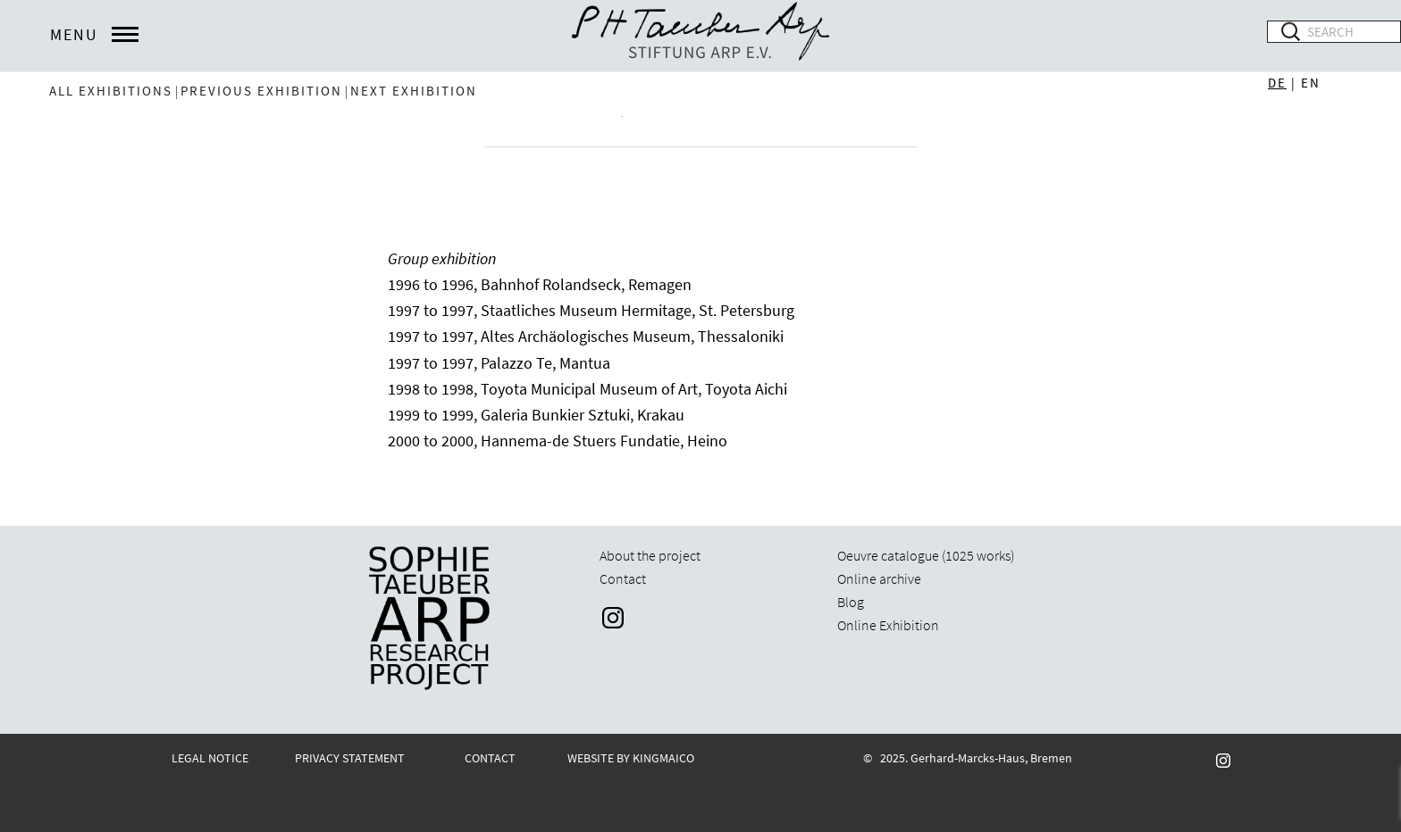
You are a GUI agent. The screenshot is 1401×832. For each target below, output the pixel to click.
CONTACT (490, 758)
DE (1277, 82)
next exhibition (413, 90)
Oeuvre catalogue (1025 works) (925, 555)
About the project (650, 555)
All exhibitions (110, 90)
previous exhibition (261, 90)
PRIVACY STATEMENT (350, 758)
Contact (623, 578)
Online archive (879, 578)
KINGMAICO (663, 758)
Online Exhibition (888, 625)
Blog (850, 602)
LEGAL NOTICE (210, 758)
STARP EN (700, 35)
